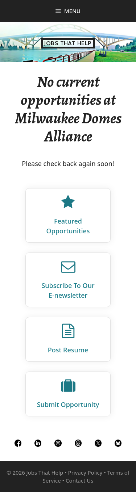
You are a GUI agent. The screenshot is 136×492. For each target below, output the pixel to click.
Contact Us (79, 480)
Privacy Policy (85, 472)
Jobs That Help (68, 43)
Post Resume (68, 349)
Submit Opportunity (68, 404)
